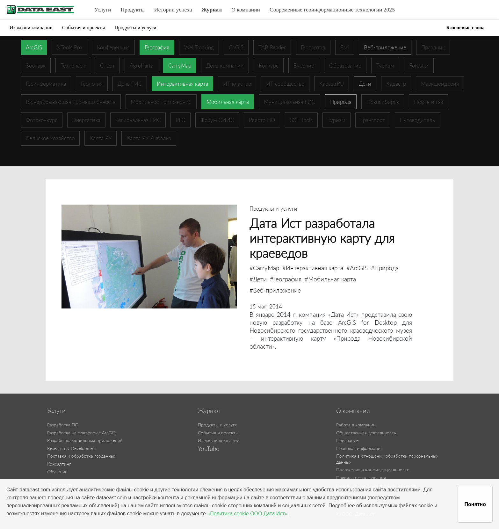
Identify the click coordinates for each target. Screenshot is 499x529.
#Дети (258, 279)
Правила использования (361, 477)
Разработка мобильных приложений (85, 440)
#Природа (385, 268)
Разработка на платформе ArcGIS (81, 432)
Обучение (57, 471)
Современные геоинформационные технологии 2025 (332, 9)
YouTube (208, 448)
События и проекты (83, 27)
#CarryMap (264, 268)
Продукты (132, 9)
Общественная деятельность (366, 432)
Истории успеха (173, 9)
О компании (245, 9)
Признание (347, 440)
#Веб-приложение (275, 290)
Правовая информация (359, 448)
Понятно (475, 504)
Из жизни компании (31, 27)
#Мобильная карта (330, 279)
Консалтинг (59, 464)
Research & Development (72, 448)
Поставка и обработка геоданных (81, 456)
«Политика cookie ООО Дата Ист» (247, 513)
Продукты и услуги (135, 27)
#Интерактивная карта (312, 268)
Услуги (102, 9)
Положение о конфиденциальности (372, 469)
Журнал (212, 9)
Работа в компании (356, 424)
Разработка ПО (62, 424)
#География (285, 279)
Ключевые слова (465, 27)
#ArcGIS (357, 268)
